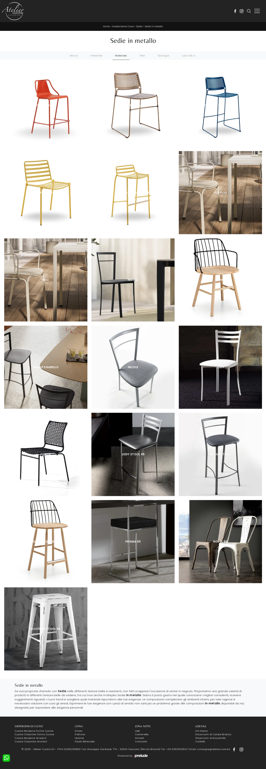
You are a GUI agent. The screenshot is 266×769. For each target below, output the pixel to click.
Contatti (200, 741)
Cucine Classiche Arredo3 (31, 741)
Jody (220, 367)
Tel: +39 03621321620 (174, 749)
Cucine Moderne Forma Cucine (34, 731)
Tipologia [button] (163, 55)
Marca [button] (74, 55)
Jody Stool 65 (133, 454)
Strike (220, 280)
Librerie (79, 738)
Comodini (141, 741)
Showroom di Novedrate (210, 738)
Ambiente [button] (96, 55)
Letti (137, 731)
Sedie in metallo (154, 26)
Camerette (142, 734)
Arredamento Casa (123, 26)
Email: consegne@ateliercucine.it (209, 749)
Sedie (139, 26)
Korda (46, 454)
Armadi (139, 738)
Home (106, 26)
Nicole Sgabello (46, 367)
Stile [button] (142, 55)
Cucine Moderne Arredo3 (30, 738)
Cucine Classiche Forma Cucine (34, 734)
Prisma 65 (133, 541)
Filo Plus (220, 192)
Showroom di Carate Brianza (213, 734)
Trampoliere (45, 192)
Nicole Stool (220, 454)
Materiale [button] (121, 55)
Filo (46, 280)
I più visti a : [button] (189, 55)
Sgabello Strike (46, 541)
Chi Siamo (201, 731)
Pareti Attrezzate (85, 741)
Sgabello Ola (46, 105)
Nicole (133, 280)
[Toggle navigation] (257, 11)
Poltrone (80, 734)
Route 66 (220, 541)
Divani (78, 731)
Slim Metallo (133, 105)
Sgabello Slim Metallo (220, 105)
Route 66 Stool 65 (45, 629)
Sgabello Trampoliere (133, 192)
